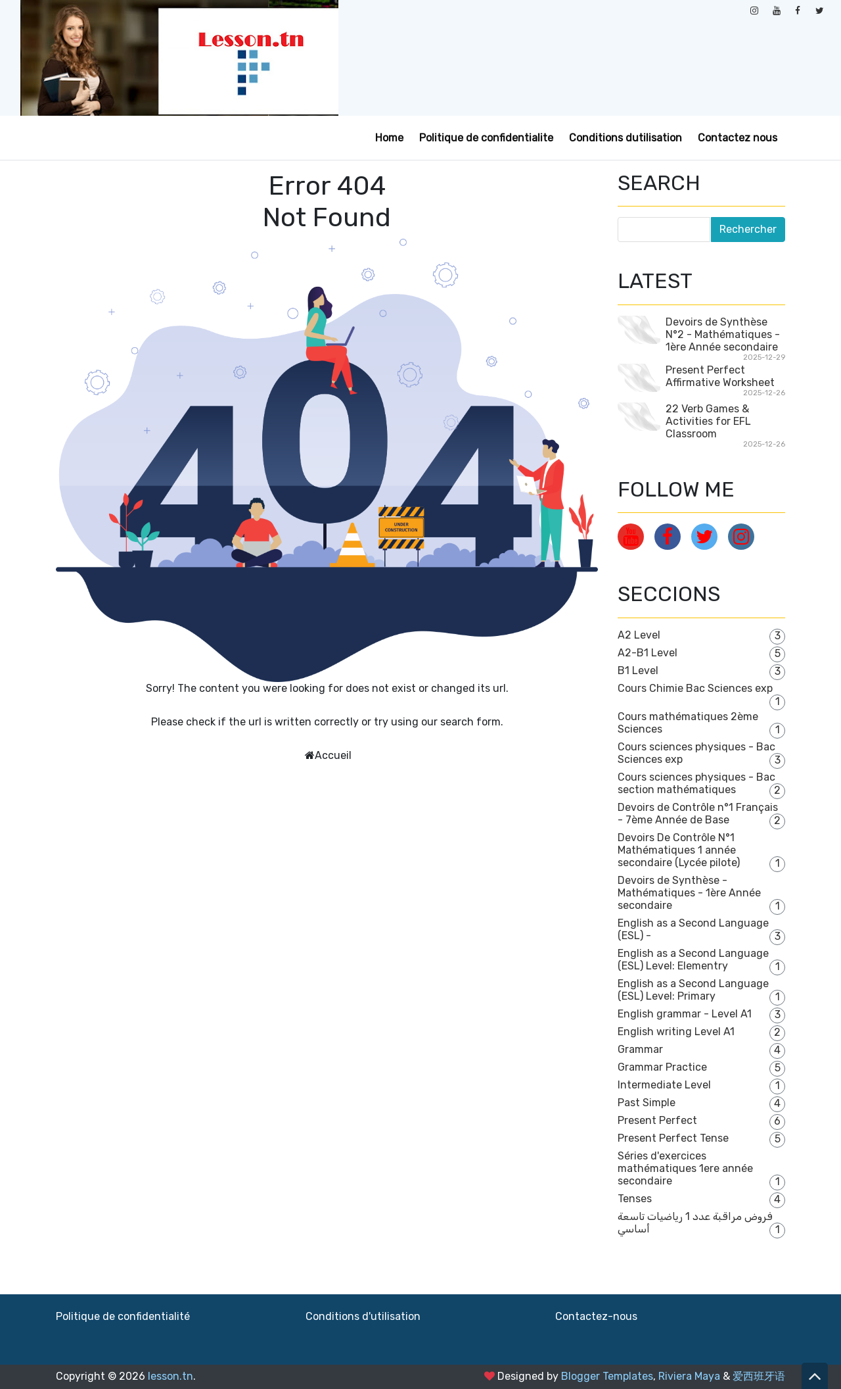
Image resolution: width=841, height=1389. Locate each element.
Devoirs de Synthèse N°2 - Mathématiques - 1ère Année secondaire (723, 334)
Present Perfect (657, 1120)
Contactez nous (737, 138)
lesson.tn (170, 1376)
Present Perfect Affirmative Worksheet (720, 376)
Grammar (640, 1049)
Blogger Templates (607, 1376)
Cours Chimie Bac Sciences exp (695, 688)
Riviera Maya (689, 1376)
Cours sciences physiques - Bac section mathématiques (696, 783)
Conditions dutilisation (625, 138)
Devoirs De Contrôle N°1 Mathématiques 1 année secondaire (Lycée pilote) (679, 850)
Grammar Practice (662, 1067)
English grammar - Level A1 (685, 1014)
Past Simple (646, 1102)
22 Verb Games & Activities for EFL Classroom (708, 421)
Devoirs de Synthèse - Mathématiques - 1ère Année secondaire (689, 893)
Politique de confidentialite (486, 138)
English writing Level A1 (676, 1031)
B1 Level (638, 670)
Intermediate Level (664, 1085)
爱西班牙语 (759, 1376)
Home (389, 138)
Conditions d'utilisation (363, 1316)
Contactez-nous (596, 1316)
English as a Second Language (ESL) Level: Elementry (693, 959)
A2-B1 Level (647, 652)
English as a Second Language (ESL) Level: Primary (693, 989)
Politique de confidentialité (123, 1316)
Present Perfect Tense (673, 1138)
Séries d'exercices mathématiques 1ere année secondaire (685, 1168)
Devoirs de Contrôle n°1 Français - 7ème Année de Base (698, 813)
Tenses (635, 1198)
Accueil (333, 755)
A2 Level (639, 635)
